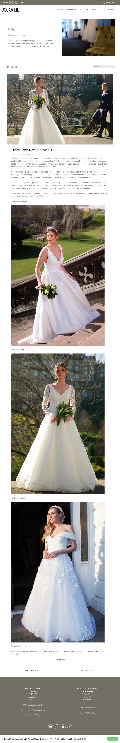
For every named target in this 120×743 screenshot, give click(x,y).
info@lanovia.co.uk (89, 708)
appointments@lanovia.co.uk (33, 710)
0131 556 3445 (88, 713)
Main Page (60, 659)
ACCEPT (113, 738)
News (29, 154)
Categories (13, 67)
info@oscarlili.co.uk (34, 705)
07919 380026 (110, 2)
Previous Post (33, 670)
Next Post (87, 670)
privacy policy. (44, 739)
